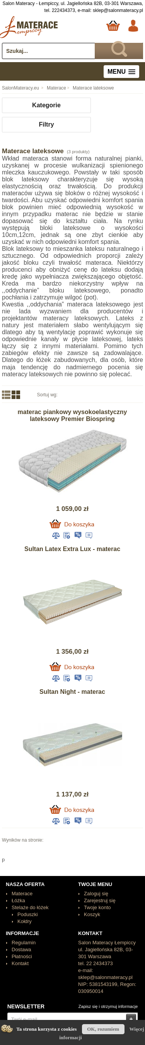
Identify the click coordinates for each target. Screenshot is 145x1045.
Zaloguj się (96, 893)
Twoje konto (97, 907)
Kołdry (24, 921)
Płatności (22, 956)
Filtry (46, 124)
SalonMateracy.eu (20, 88)
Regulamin (24, 942)
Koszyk (92, 914)
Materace (56, 88)
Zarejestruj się (100, 900)
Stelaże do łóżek (30, 907)
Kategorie (46, 105)
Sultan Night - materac (72, 691)
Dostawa (21, 949)
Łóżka (18, 900)
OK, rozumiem (103, 1029)
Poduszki (27, 914)
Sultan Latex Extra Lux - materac (72, 549)
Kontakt (20, 963)
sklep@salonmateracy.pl (118, 10)
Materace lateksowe (93, 88)
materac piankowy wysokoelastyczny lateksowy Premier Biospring (72, 415)
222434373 (63, 10)
